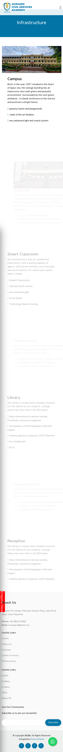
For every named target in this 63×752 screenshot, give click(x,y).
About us (7, 644)
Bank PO (7, 698)
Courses (7, 650)
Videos (6, 687)
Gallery (6, 681)
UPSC (5, 676)
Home (6, 638)
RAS (5, 693)
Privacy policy (9, 661)
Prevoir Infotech (37, 739)
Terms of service (11, 655)
